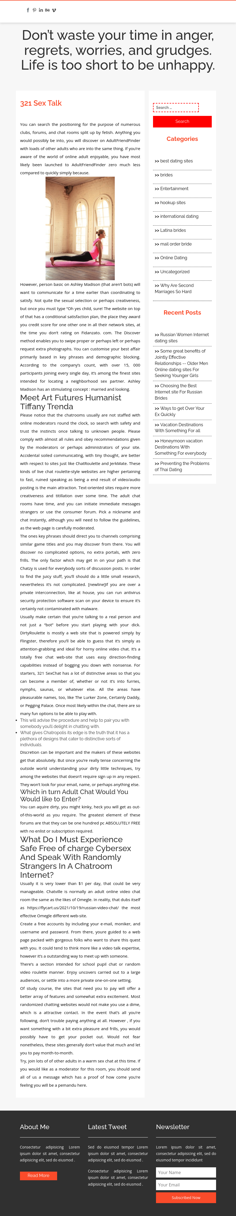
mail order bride (176, 244)
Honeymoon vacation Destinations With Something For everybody (181, 447)
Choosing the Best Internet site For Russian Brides (178, 392)
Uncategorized (175, 271)
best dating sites (176, 160)
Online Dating (173, 257)
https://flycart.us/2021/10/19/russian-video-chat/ (73, 907)
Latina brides (173, 230)
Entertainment (174, 188)
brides (166, 174)
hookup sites (173, 202)
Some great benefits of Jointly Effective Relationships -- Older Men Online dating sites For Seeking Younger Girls (181, 363)
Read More (39, 1175)
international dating (179, 216)
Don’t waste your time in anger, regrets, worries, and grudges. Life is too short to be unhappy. (118, 50)
